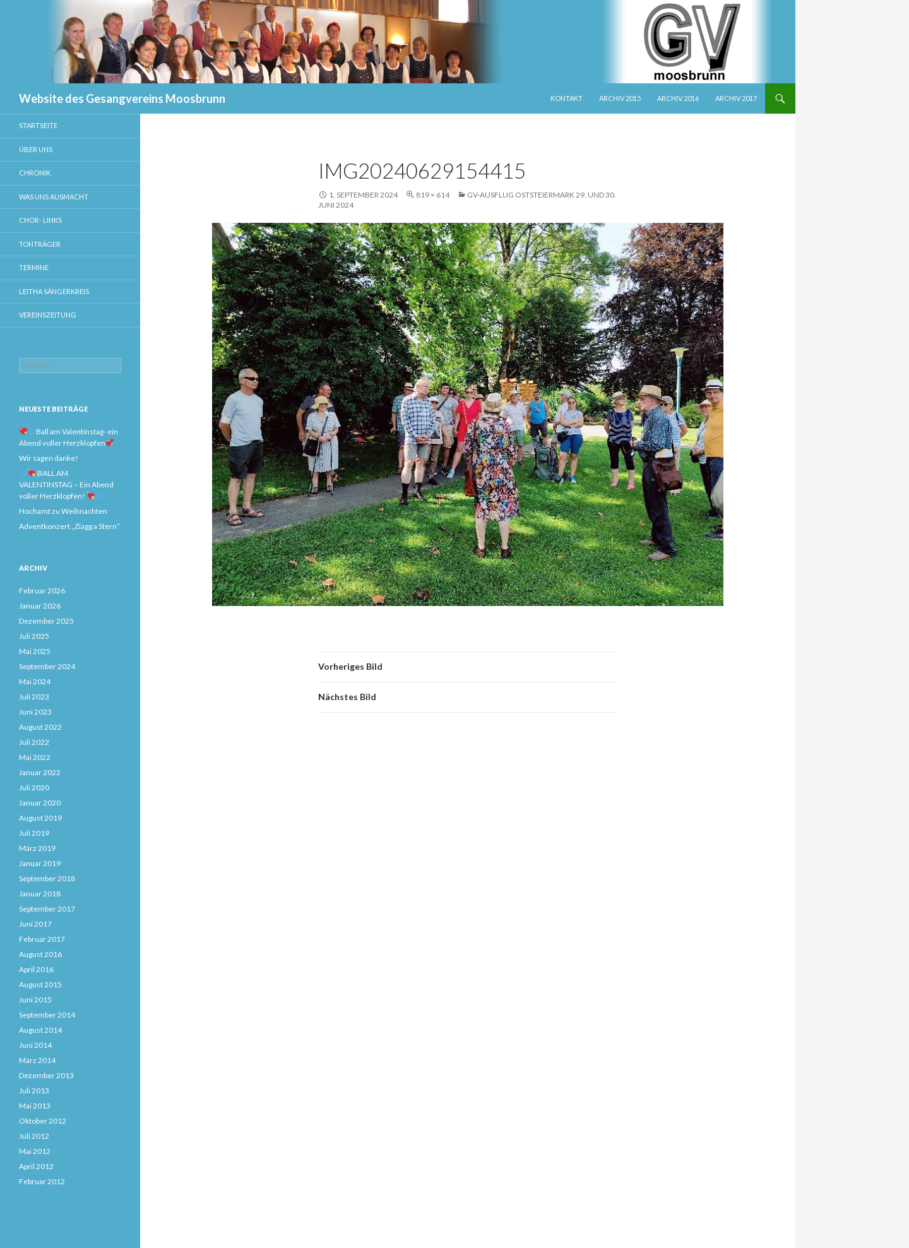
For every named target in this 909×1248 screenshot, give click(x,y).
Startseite (38, 125)
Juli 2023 (34, 696)
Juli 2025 (34, 636)
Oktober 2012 (42, 1121)
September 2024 (47, 666)
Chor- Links (40, 220)
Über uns (35, 149)
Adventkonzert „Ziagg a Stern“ (69, 526)
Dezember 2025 (46, 621)
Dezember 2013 (46, 1075)
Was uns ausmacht (53, 197)
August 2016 (40, 954)
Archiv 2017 (736, 98)
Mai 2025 (34, 651)
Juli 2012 (34, 1136)
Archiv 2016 (678, 98)
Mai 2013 (34, 1105)
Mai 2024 (34, 681)
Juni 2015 (35, 999)
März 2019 (37, 848)
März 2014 (37, 1060)
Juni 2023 (35, 711)
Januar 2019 (40, 863)
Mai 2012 (34, 1151)
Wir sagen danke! (48, 458)
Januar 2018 (40, 893)
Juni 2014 (35, 1045)
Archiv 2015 (620, 98)
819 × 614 (432, 194)
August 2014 (40, 1030)
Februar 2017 (42, 939)
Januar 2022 (40, 772)
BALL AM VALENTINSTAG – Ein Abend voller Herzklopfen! (66, 484)
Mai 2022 (34, 757)
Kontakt (566, 98)
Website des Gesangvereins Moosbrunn (122, 98)
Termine (34, 267)
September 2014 (47, 1014)
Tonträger (40, 244)
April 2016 (36, 969)
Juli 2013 (34, 1090)
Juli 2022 (34, 742)
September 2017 (47, 908)
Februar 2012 (42, 1181)
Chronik (34, 173)
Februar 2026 (42, 590)
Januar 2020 (40, 802)
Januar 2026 (40, 605)
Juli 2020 (34, 787)
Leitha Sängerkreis (54, 291)
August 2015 (40, 984)
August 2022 (40, 727)
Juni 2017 (35, 924)
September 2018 (47, 878)
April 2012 (36, 1166)
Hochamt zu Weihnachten (63, 511)
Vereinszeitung (47, 315)
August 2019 (40, 818)
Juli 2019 (34, 833)
